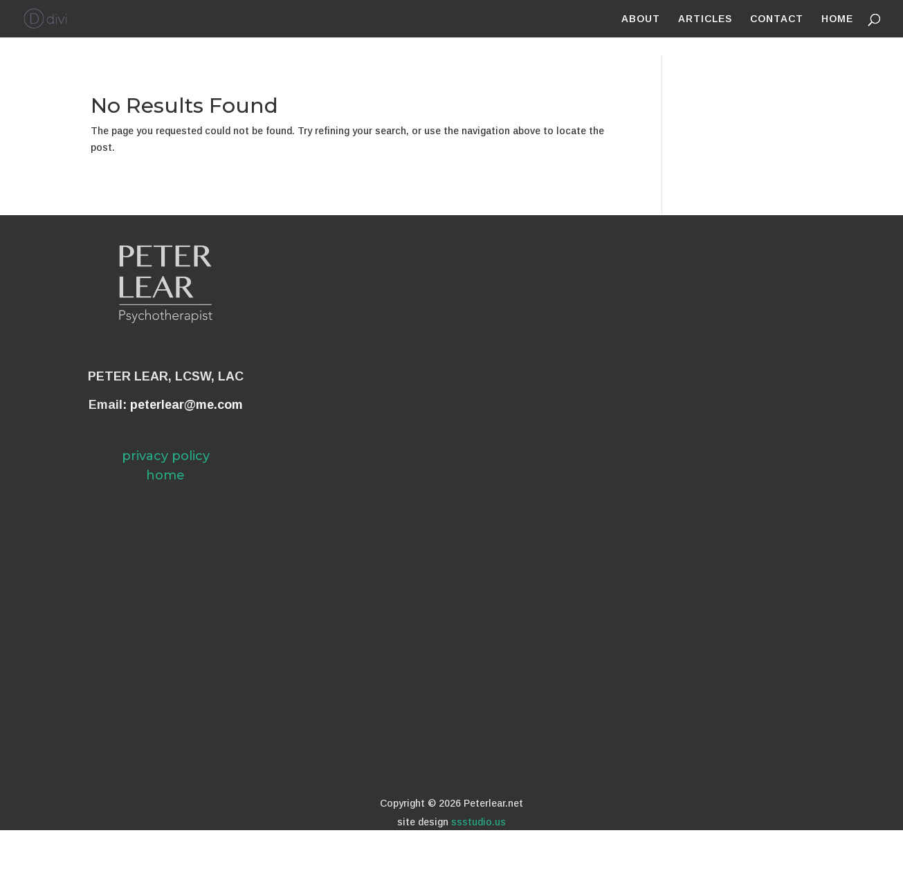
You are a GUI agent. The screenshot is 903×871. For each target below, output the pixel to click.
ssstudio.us (478, 821)
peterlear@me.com (186, 405)
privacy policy (166, 456)
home (165, 475)
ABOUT (640, 19)
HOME (837, 19)
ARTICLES (705, 19)
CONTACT (776, 19)
